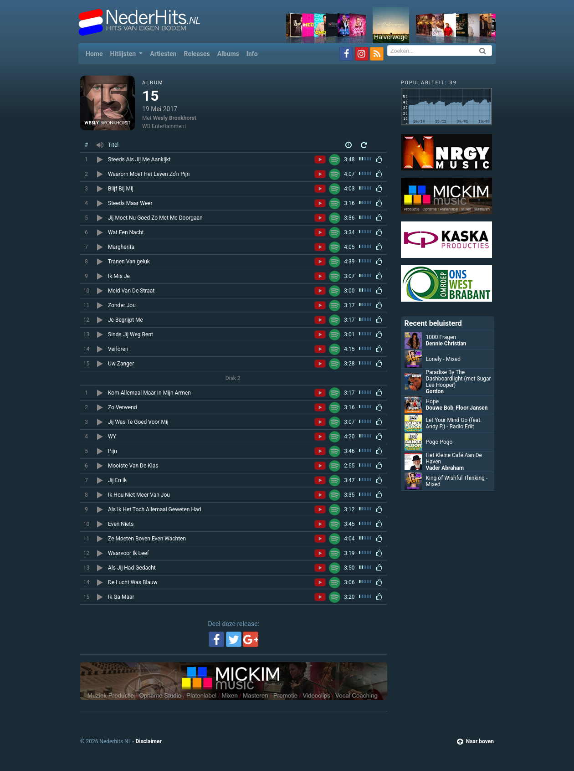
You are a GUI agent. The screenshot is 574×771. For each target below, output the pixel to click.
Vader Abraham (445, 468)
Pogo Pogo (439, 442)
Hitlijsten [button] (123, 53)
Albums (228, 53)
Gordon (435, 391)
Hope (432, 401)
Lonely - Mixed (443, 359)
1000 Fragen (441, 337)
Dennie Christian (446, 343)
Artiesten (163, 53)
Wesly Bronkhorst (174, 118)
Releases (197, 53)
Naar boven (475, 741)
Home (96, 53)
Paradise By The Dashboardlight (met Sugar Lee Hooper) (458, 378)
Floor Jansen (472, 408)
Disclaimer (148, 741)
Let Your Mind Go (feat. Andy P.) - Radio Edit (454, 423)
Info (252, 53)
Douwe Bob (440, 408)
